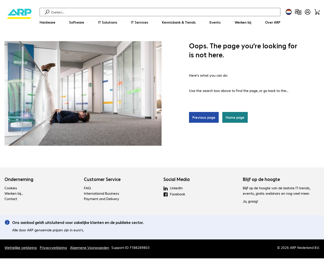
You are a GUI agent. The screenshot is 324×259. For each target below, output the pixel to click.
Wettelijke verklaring (20, 248)
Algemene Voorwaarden (89, 248)
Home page (235, 118)
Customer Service (102, 180)
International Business (101, 194)
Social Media (176, 180)
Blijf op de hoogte (261, 180)
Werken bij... (13, 194)
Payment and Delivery (101, 199)
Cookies (10, 188)
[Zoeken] (165, 12)
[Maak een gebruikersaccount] (307, 12)
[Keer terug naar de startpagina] (19, 18)
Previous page (203, 118)
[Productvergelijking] (298, 12)
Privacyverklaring (53, 248)
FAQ (87, 188)
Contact (10, 199)
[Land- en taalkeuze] (289, 12)
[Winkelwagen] (317, 12)
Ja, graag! (250, 201)
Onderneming (18, 180)
